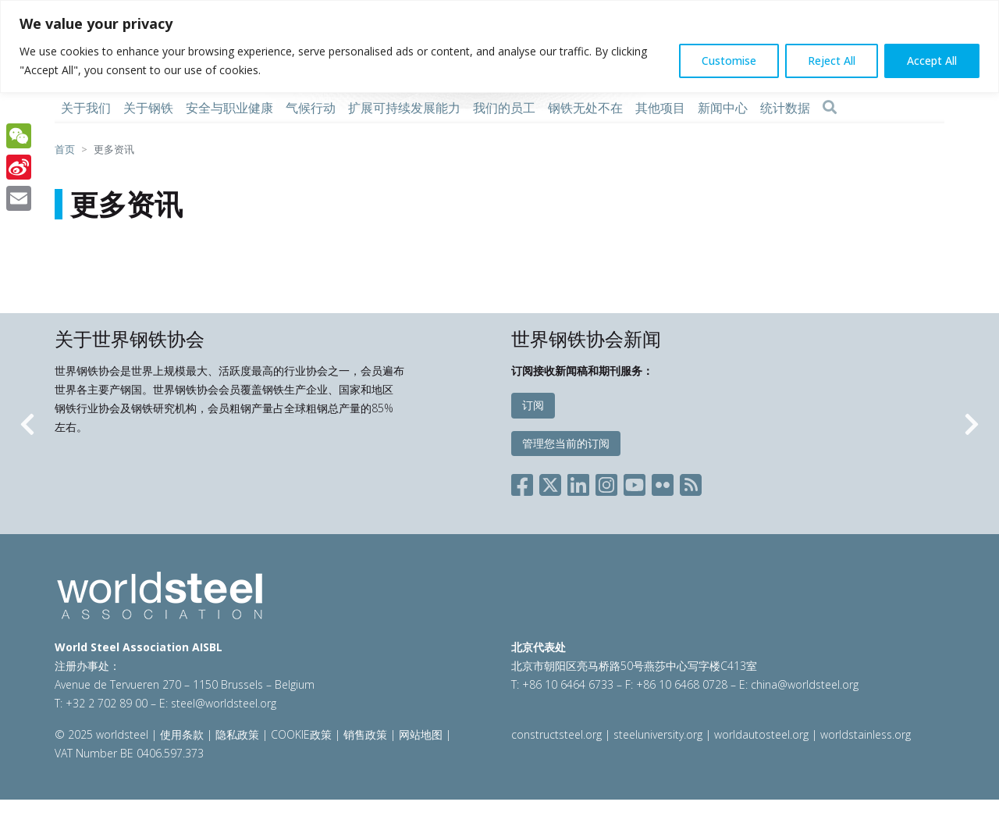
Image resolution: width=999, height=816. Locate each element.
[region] (499, 46)
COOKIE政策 (301, 734)
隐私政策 (237, 734)
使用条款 (182, 734)
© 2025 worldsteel (103, 734)
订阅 (533, 404)
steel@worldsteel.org (223, 703)
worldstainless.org (865, 734)
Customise (729, 60)
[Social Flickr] (663, 482)
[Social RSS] (691, 482)
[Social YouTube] (634, 482)
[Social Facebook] (525, 482)
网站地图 (421, 734)
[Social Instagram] (606, 482)
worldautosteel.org (763, 734)
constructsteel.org (556, 734)
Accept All (932, 60)
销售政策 (365, 734)
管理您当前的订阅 (566, 443)
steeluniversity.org (657, 734)
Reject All (831, 60)
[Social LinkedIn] (578, 482)
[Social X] (550, 482)
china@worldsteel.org (805, 684)
